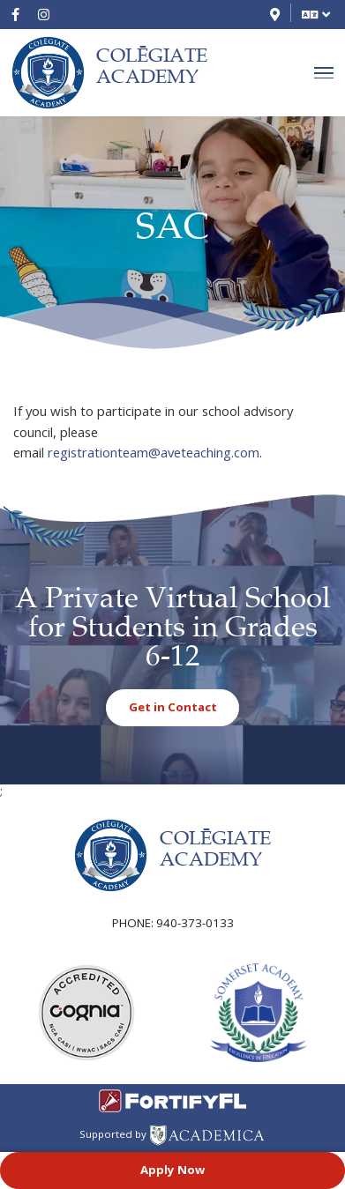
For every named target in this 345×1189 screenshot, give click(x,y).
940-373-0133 (195, 923)
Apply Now (172, 1170)
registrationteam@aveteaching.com (153, 452)
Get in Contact (173, 707)
